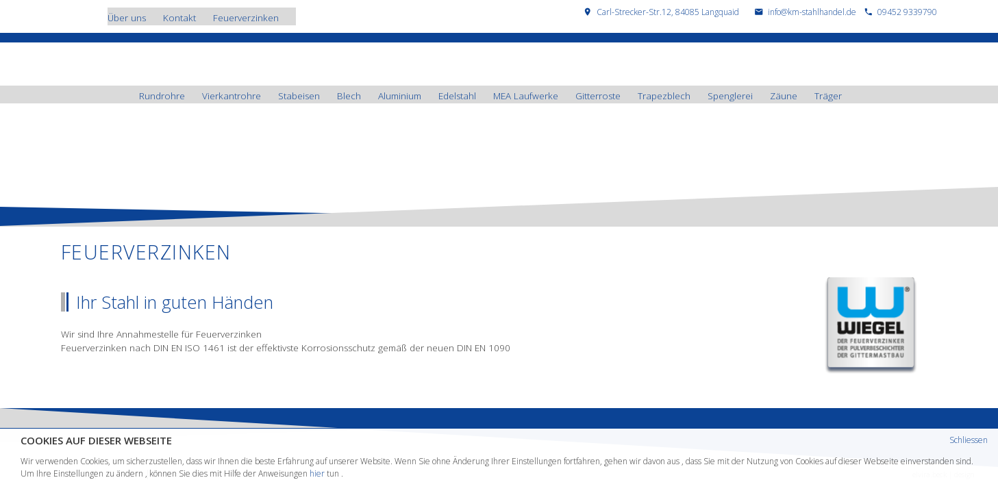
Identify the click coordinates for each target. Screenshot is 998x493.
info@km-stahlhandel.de (812, 12)
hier (317, 473)
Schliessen (968, 440)
